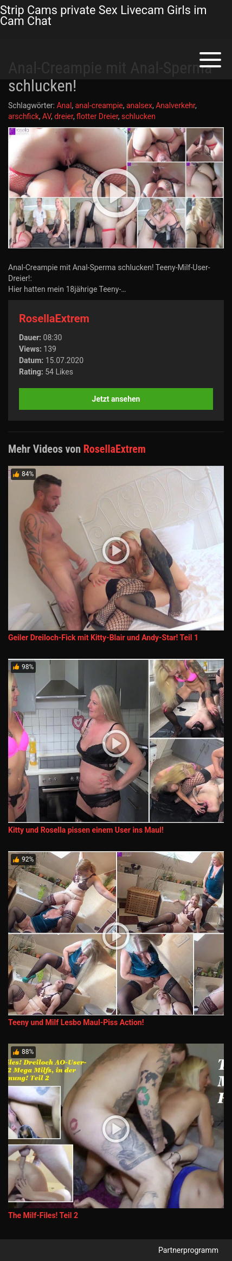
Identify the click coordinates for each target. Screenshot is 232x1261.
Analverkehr (175, 105)
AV (46, 116)
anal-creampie (99, 105)
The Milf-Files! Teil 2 (43, 1215)
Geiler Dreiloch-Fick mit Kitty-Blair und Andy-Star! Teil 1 (103, 637)
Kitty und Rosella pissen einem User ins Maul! (86, 830)
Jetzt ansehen (116, 399)
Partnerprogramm (188, 1250)
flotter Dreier (97, 116)
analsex (139, 105)
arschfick (23, 116)
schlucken (138, 116)
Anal (64, 105)
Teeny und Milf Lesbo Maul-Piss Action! (76, 1022)
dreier (63, 116)
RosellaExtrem (54, 318)
